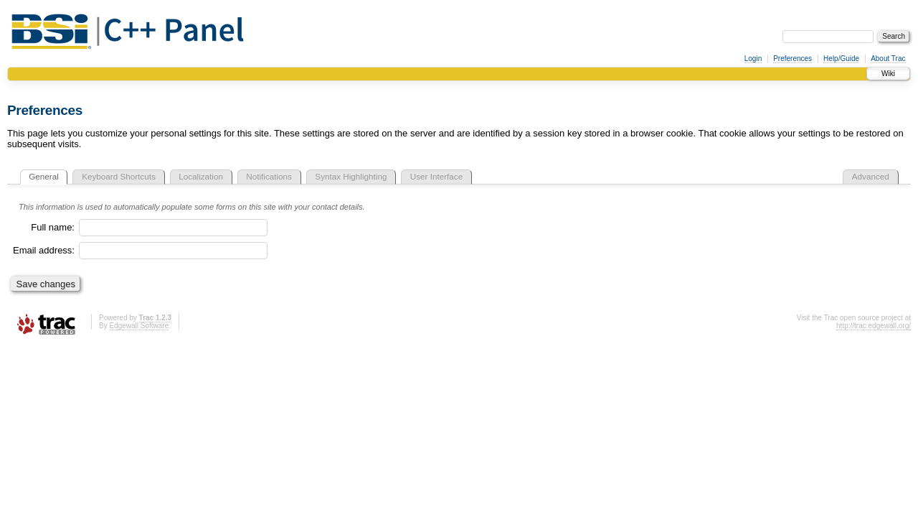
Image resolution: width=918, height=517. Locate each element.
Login (753, 58)
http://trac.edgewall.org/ (873, 326)
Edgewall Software (139, 326)
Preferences (792, 58)
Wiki (888, 74)
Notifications (269, 176)
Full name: (53, 227)
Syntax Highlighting (351, 176)
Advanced (870, 176)
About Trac (888, 58)
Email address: (44, 250)
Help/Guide (841, 58)
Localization (201, 176)
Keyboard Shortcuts (119, 176)
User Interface (436, 176)
